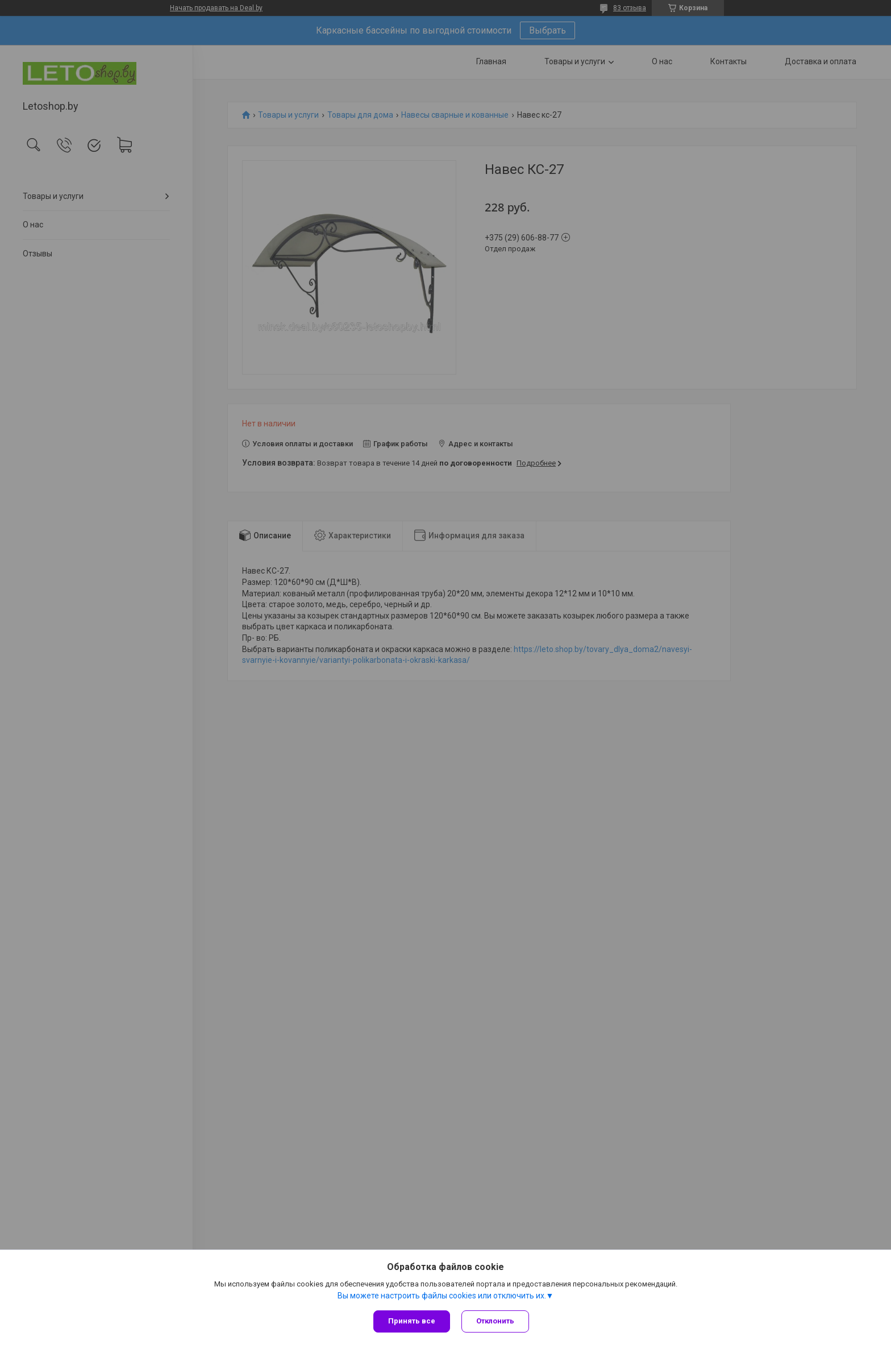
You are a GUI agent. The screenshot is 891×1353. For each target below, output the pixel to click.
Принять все (411, 1321)
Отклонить (495, 1321)
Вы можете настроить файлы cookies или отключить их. (442, 1295)
